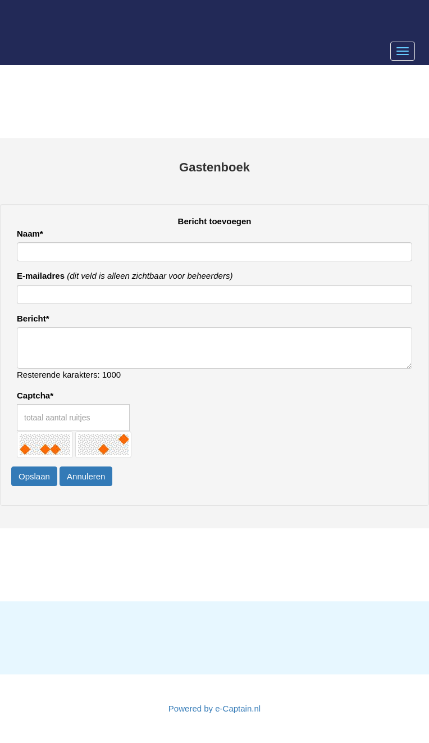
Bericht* (33, 318)
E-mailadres (41, 275)
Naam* (30, 233)
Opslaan (34, 476)
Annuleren (86, 476)
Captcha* (35, 395)
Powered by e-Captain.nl (214, 708)
